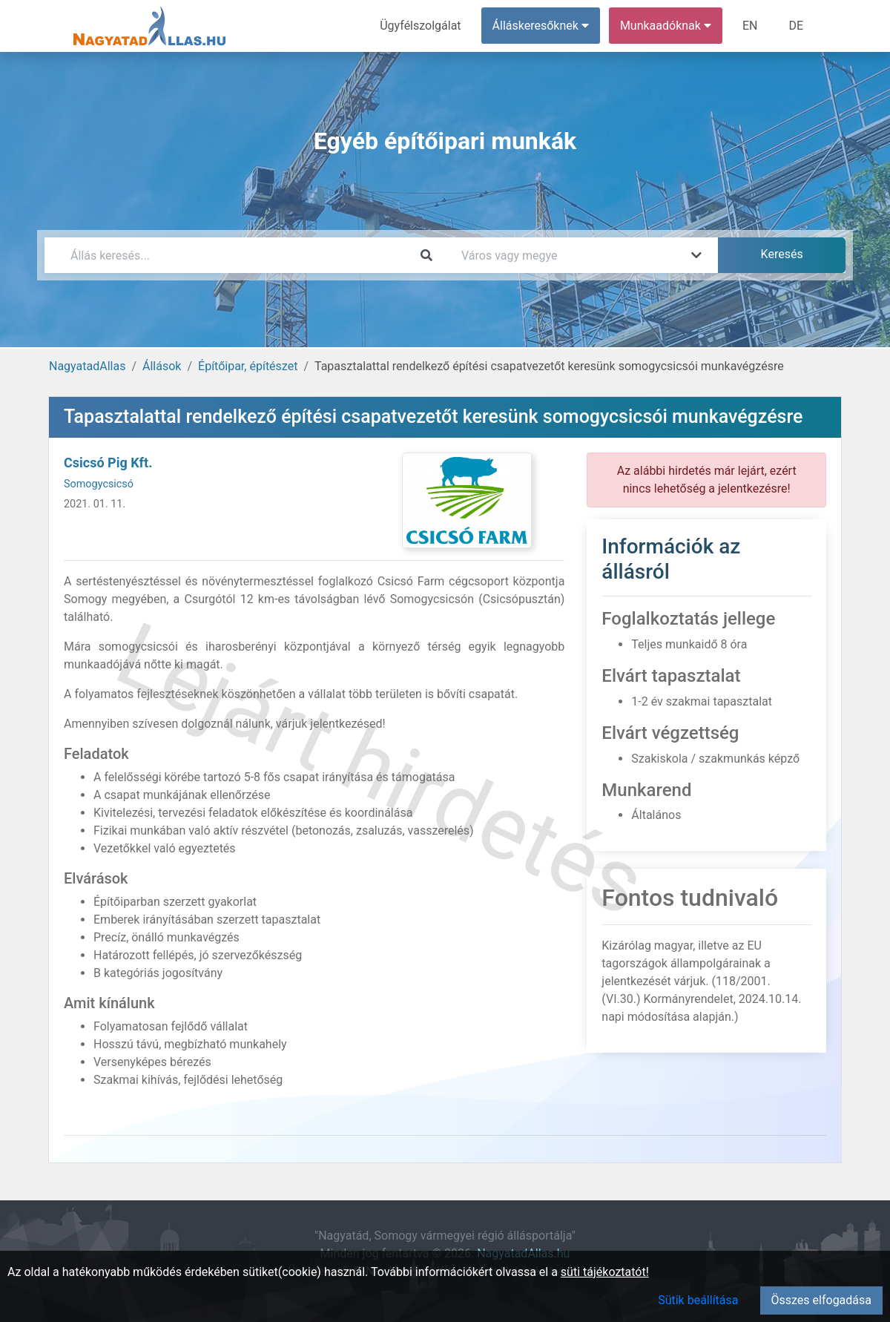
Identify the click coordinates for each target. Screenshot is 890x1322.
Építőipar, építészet (247, 366)
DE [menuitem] (795, 26)
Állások (161, 366)
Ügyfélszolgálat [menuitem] (420, 26)
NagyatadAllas (87, 366)
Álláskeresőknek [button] (540, 26)
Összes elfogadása (821, 1300)
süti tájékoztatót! (605, 1272)
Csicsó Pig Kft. (108, 462)
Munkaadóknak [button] (665, 26)
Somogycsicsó (99, 484)
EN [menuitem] (750, 26)
